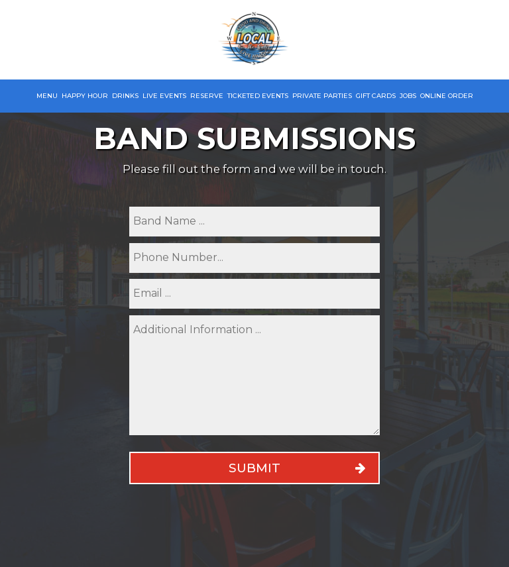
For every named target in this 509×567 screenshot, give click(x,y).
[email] (254, 294)
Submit (254, 468)
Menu (47, 95)
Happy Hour (85, 95)
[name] (254, 221)
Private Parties (322, 95)
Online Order (446, 95)
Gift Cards (376, 95)
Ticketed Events (257, 95)
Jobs (408, 95)
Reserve (206, 95)
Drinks (125, 95)
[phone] (254, 258)
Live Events (164, 95)
